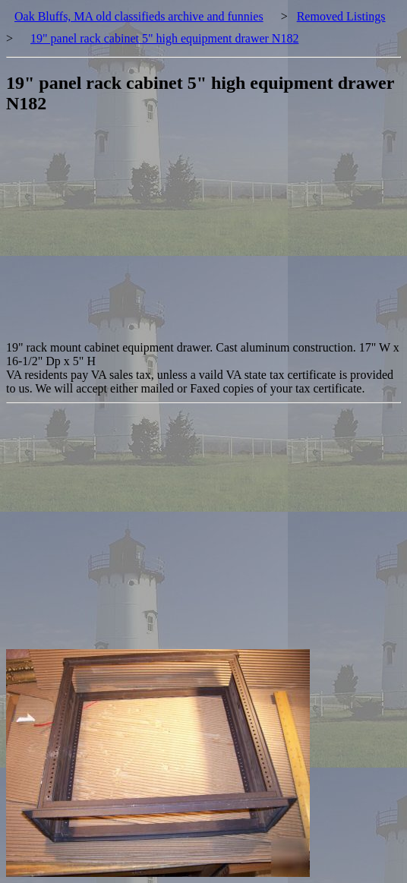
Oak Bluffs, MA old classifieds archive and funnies (138, 16)
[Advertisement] (206, 234)
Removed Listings (341, 16)
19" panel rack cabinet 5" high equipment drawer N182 (164, 38)
